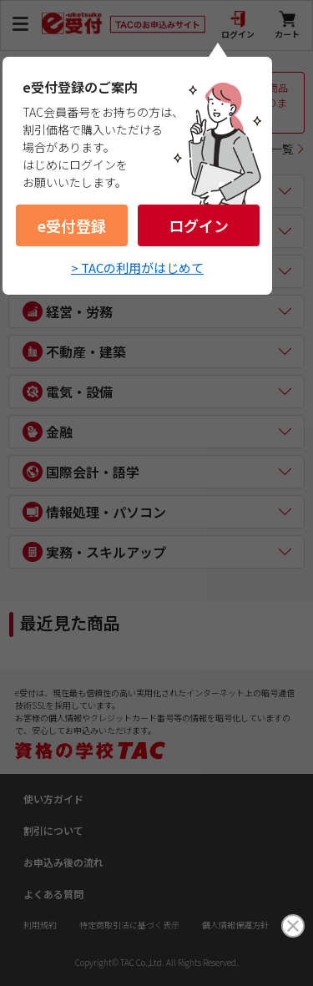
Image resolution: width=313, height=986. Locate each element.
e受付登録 (72, 225)
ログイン (199, 225)
